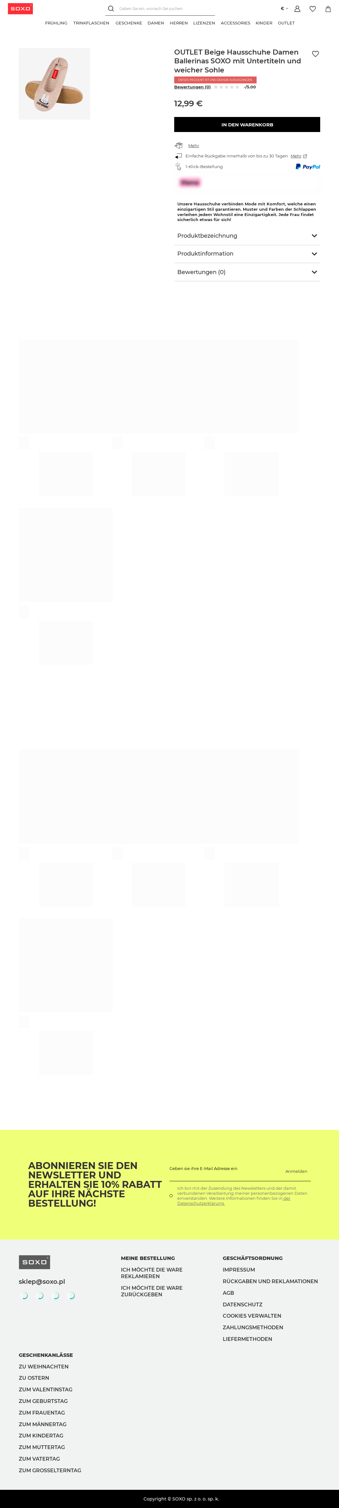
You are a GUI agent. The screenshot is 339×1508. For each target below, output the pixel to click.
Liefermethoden (247, 1339)
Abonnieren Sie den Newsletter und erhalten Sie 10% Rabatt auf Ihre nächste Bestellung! (95, 1184)
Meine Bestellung (148, 1258)
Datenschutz (243, 1305)
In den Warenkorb (247, 125)
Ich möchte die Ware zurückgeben (152, 1291)
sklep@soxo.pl (42, 1281)
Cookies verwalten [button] (252, 1316)
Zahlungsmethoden (253, 1328)
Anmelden (296, 1171)
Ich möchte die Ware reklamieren (152, 1273)
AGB (228, 1293)
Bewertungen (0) (192, 86)
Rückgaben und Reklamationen (270, 1281)
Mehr (193, 145)
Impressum (239, 1270)
